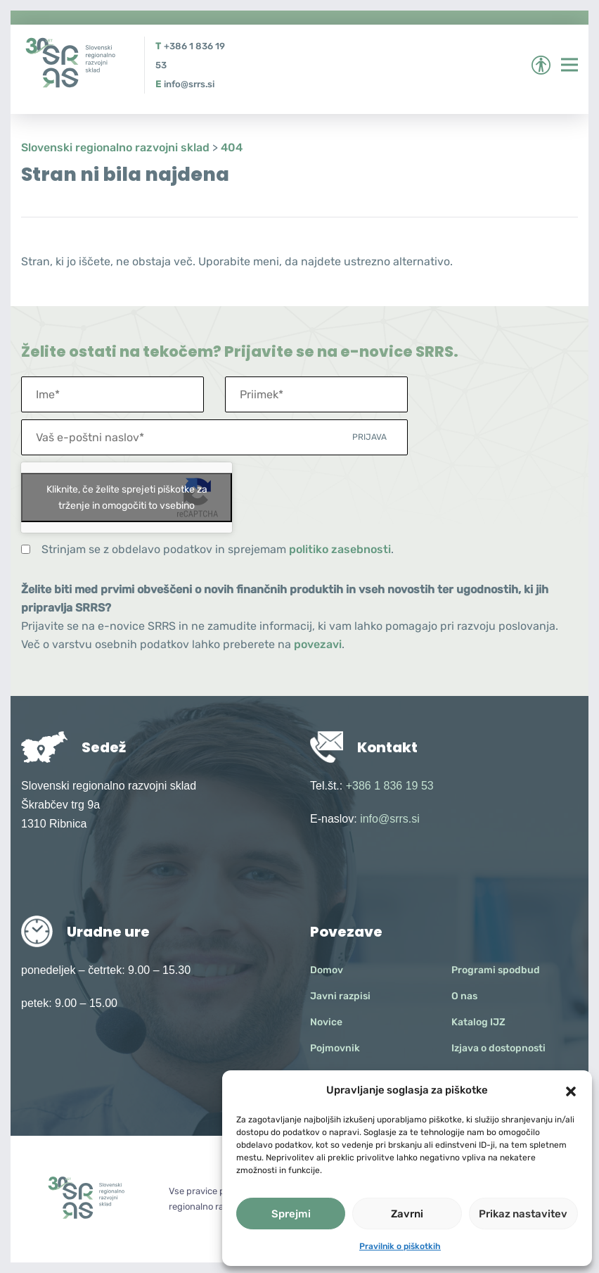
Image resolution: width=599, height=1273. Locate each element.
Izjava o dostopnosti (498, 1048)
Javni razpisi (340, 996)
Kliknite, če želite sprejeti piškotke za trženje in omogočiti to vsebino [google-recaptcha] (126, 497)
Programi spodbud (495, 970)
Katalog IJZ (478, 1022)
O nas (464, 996)
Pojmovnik (335, 1048)
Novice (326, 1022)
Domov (326, 970)
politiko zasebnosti (340, 549)
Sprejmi (291, 1214)
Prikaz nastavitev (523, 1214)
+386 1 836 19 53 (390, 786)
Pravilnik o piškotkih (400, 1246)
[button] (571, 1090)
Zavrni (407, 1214)
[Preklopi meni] (569, 65)
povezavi (318, 644)
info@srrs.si (189, 84)
